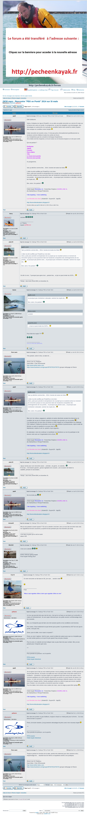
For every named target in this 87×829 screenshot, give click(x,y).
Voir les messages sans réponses (11, 95)
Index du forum (7, 98)
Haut (4, 209)
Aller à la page (68, 106)
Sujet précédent (72, 110)
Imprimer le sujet (8, 110)
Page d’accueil (53, 90)
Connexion (6, 89)
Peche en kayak (16, 98)
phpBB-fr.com (47, 813)
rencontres (23, 98)
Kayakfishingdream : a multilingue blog (36, 90)
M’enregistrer (15, 89)
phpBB (36, 812)
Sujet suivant (80, 110)
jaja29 (38, 205)
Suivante (82, 106)
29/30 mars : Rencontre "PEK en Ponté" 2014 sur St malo (30, 101)
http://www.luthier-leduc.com (35, 365)
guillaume (18, 103)
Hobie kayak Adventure (34, 659)
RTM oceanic (31, 657)
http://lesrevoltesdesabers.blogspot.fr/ (38, 202)
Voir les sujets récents (26, 95)
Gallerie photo (65, 90)
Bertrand (12, 103)
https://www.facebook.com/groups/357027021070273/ (43, 367)
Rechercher (80, 90)
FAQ (73, 90)
